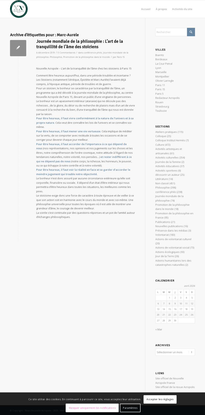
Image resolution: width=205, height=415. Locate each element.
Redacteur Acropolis (167, 98)
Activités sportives (166, 170)
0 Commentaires (66, 52)
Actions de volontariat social (172, 247)
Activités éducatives (167, 166)
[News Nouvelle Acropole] (19, 9)
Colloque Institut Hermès (170, 140)
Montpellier (162, 76)
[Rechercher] (175, 32)
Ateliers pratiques (166, 132)
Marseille (161, 72)
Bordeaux (161, 59)
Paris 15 (121, 57)
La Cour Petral (163, 63)
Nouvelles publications (169, 226)
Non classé (162, 183)
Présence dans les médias (171, 230)
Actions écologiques (167, 252)
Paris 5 (159, 93)
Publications (162, 222)
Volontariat (162, 235)
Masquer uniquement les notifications (92, 408)
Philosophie (56, 57)
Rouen (159, 102)
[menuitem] (146, 9)
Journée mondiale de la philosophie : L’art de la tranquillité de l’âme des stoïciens (79, 44)
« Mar (158, 329)
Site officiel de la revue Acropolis (175, 386)
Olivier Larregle (164, 80)
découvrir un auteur (167, 174)
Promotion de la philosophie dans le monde (86, 57)
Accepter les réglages (160, 399)
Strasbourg (162, 106)
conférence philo (92, 52)
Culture (159, 144)
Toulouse (161, 110)
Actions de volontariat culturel (173, 239)
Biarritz (159, 55)
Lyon (158, 68)
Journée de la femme (168, 162)
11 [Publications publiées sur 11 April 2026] (186, 303)
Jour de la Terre (164, 256)
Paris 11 (160, 85)
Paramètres (130, 408)
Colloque (160, 136)
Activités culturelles (167, 157)
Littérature (161, 179)
